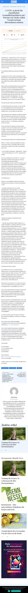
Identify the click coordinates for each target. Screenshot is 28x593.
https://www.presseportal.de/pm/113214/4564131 (11, 356)
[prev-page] (2, 450)
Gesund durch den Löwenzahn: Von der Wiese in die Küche (13, 532)
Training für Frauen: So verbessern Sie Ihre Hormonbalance (10, 444)
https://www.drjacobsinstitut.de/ (12, 324)
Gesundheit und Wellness (17, 6)
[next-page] (6, 450)
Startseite (6, 6)
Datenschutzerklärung (16, 591)
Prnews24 (11, 30)
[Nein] (26, 589)
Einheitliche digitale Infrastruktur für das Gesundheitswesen (21, 375)
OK (9, 591)
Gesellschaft (5, 368)
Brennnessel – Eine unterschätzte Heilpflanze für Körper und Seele (12, 507)
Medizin (19, 368)
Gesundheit (12, 368)
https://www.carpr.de (14, 399)
